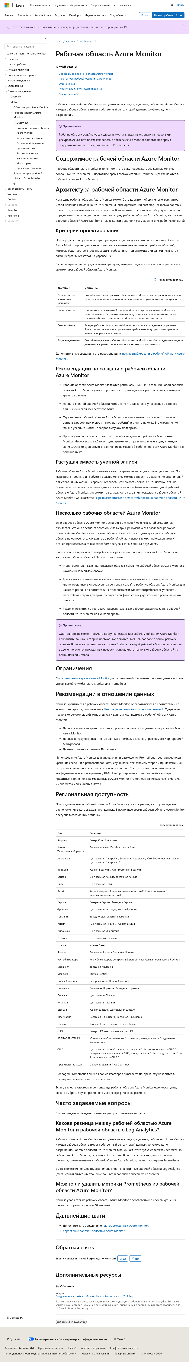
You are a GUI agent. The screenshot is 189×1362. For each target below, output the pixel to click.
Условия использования (96, 1353)
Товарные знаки (124, 1353)
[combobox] (26, 47)
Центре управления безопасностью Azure (132, 709)
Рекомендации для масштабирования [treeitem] (28, 156)
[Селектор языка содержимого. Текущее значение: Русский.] (13, 1339)
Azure (69, 41)
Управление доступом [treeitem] (30, 138)
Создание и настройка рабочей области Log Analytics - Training (94, 1296)
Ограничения (67, 83)
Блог (70, 1348)
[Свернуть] (46, 38)
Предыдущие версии (50, 1348)
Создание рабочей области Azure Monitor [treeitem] (33, 130)
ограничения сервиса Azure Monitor (85, 678)
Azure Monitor (85, 41)
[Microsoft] (7, 5)
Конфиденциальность (123, 1348)
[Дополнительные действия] (181, 42)
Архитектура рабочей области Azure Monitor (85, 78)
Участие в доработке (93, 1348)
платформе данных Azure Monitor (125, 1225)
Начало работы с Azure (168, 15)
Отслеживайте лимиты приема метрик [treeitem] (30, 146)
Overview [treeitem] (16, 96)
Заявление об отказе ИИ (19, 1348)
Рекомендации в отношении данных (80, 88)
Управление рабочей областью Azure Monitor (94, 1231)
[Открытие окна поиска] (172, 5)
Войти (180, 5)
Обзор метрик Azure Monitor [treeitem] (31, 107)
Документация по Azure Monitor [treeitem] (27, 53)
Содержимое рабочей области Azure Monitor (86, 73)
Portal (144, 15)
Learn (59, 41)
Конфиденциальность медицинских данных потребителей (39, 1353)
